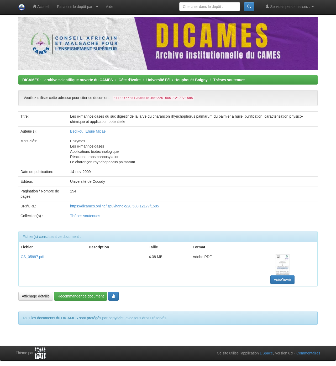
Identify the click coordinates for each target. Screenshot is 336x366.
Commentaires (308, 353)
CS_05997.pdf (32, 257)
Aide (109, 6)
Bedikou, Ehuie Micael (88, 131)
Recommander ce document (80, 296)
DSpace (266, 353)
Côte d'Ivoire (130, 80)
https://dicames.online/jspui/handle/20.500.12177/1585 (114, 206)
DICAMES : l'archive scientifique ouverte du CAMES (67, 80)
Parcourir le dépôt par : (77, 6)
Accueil (41, 6)
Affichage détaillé (36, 296)
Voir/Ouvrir (282, 280)
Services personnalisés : (289, 6)
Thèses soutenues (229, 80)
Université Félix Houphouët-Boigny (176, 80)
